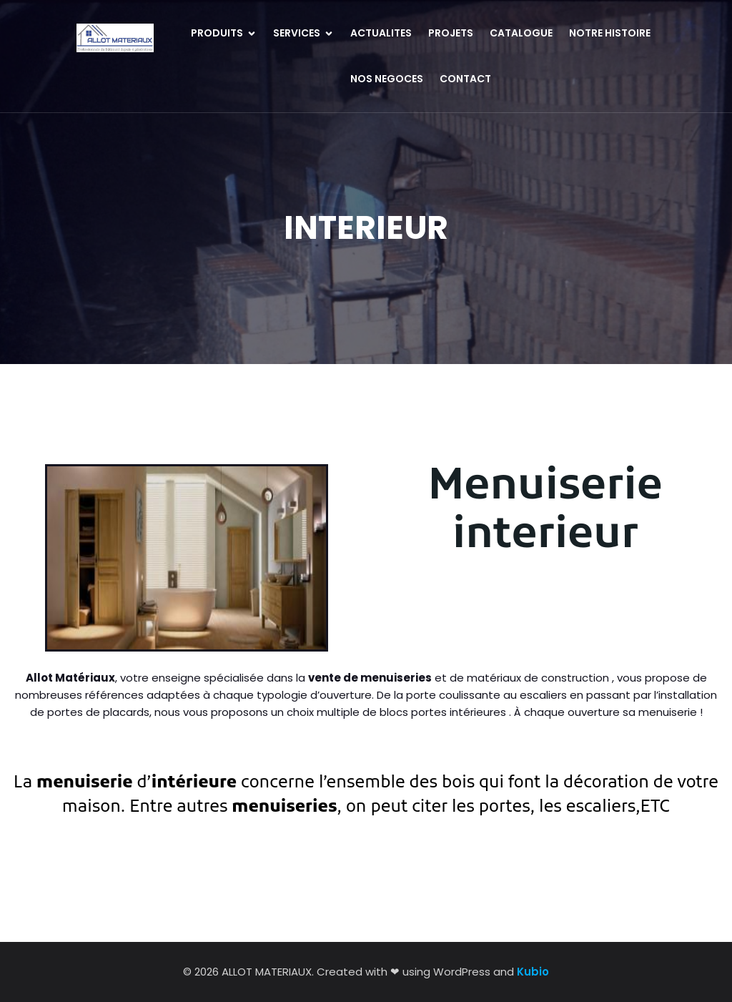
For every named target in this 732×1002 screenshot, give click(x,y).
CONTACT (465, 79)
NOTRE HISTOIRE (610, 33)
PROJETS (450, 33)
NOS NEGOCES (386, 79)
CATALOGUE (521, 33)
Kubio (533, 971)
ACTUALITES (381, 33)
